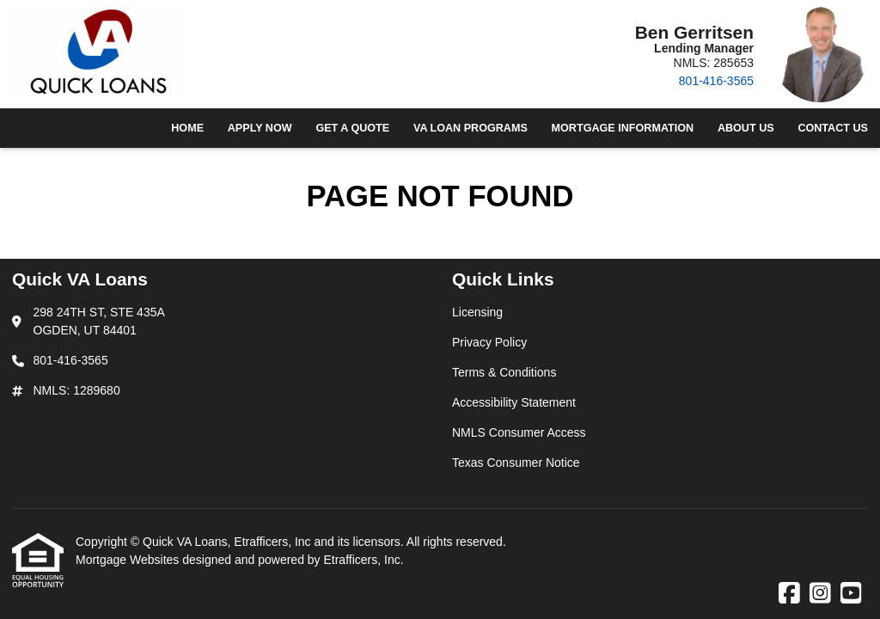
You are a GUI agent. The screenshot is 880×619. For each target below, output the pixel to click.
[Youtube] (851, 594)
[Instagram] (820, 594)
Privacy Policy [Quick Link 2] (489, 342)
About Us (746, 128)
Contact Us (833, 128)
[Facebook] (789, 594)
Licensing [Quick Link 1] (477, 312)
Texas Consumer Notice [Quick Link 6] (516, 462)
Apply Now (260, 128)
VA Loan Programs (470, 128)
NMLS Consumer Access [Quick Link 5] (519, 432)
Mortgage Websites (129, 560)
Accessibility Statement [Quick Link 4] (514, 402)
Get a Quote (352, 128)
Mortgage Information (623, 128)
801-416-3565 (716, 81)
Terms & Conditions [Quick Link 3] (504, 372)
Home (187, 128)
